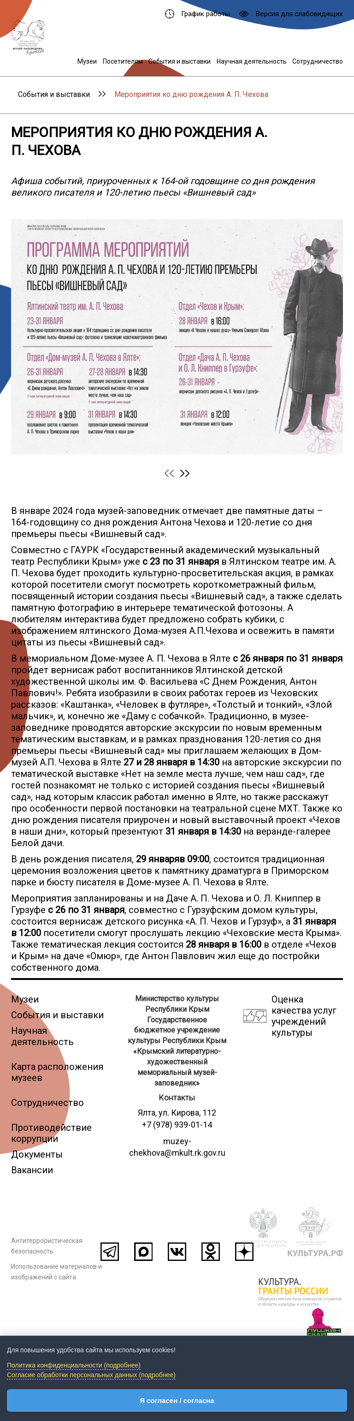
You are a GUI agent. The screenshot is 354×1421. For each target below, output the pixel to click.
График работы (197, 13)
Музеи (87, 61)
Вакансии (32, 1170)
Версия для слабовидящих (291, 13)
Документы (37, 1154)
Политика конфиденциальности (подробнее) (74, 1365)
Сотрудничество (317, 61)
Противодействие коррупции (51, 1133)
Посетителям (123, 61)
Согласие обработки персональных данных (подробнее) (91, 1375)
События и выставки (179, 61)
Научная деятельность (252, 61)
